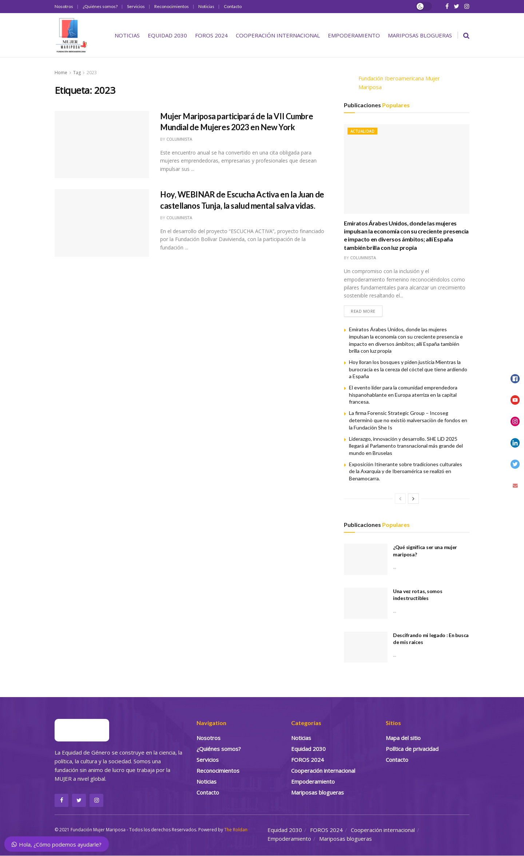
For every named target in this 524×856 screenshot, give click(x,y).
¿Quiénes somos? (100, 6)
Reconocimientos (171, 6)
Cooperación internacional (278, 35)
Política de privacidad (412, 748)
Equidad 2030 (167, 35)
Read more (363, 311)
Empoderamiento (354, 35)
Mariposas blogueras (420, 35)
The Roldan (235, 830)
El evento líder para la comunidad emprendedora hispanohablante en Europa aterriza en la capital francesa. (403, 394)
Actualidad (362, 131)
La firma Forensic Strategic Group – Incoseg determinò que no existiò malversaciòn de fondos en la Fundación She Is (408, 420)
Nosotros (64, 6)
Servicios (136, 6)
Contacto (233, 6)
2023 (92, 72)
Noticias (206, 6)
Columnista (179, 139)
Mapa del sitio (403, 737)
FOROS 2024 (211, 35)
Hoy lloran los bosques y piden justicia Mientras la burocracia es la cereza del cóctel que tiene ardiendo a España (408, 369)
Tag (77, 72)
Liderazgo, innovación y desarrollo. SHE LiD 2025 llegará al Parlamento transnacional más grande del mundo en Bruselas (406, 446)
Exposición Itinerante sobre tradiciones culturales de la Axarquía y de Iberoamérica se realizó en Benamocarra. (405, 471)
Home (61, 72)
